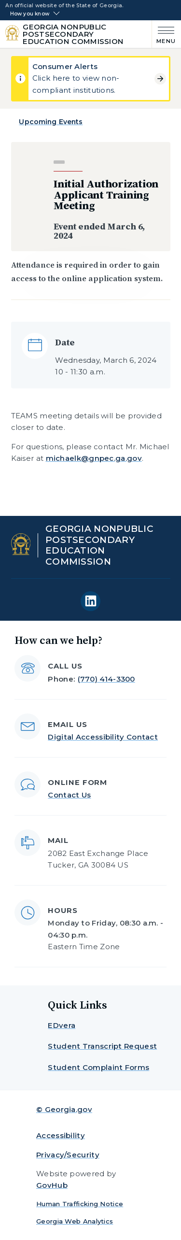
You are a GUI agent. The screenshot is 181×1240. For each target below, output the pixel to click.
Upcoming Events (51, 121)
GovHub (52, 1185)
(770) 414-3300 (106, 679)
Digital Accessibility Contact (103, 736)
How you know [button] (29, 14)
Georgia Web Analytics (74, 1221)
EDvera (61, 1025)
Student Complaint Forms (98, 1067)
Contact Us (69, 794)
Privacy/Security (67, 1154)
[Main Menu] (164, 34)
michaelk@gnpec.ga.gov (94, 458)
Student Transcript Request (102, 1046)
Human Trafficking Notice (79, 1204)
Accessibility (60, 1135)
